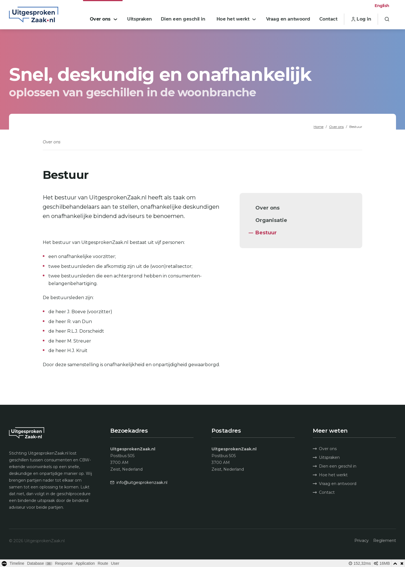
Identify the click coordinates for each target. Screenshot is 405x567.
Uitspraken (326, 457)
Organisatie (271, 220)
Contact (324, 492)
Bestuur (266, 233)
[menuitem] (103, 14)
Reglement (384, 540)
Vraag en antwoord (334, 483)
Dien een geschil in (334, 466)
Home (318, 126)
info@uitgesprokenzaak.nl (141, 482)
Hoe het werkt (330, 474)
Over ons (336, 126)
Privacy (361, 540)
